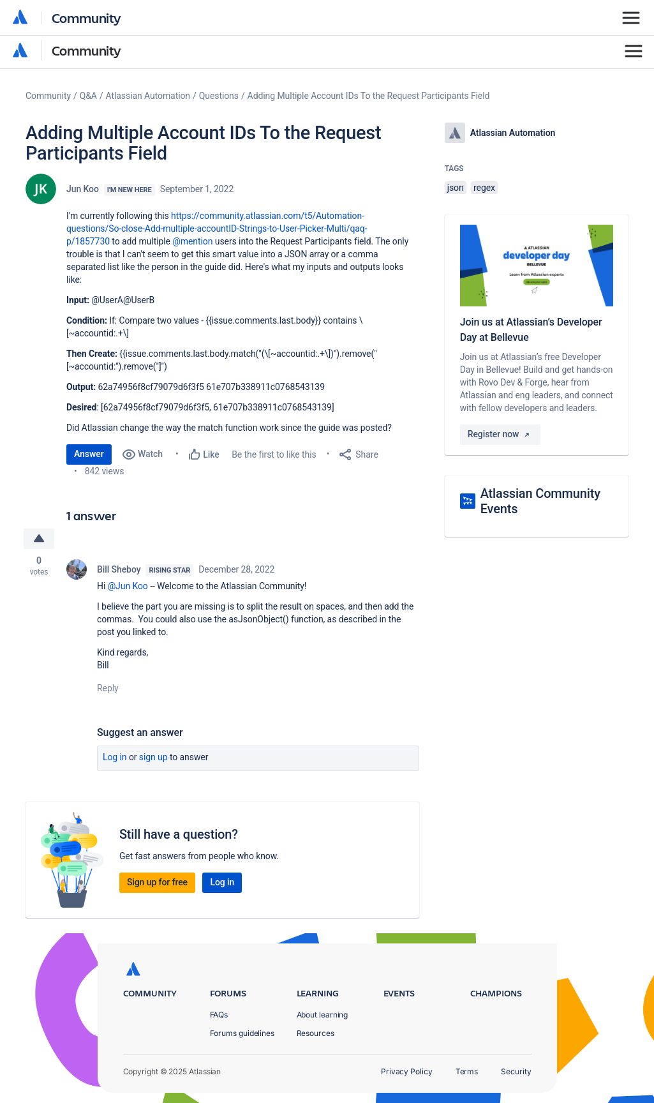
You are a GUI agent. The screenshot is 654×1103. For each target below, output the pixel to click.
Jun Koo (82, 189)
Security (516, 1071)
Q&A (88, 96)
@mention (192, 241)
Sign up (153, 757)
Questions (219, 96)
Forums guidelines (242, 1033)
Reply (108, 688)
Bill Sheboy (118, 569)
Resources (315, 1033)
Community (86, 50)
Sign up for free (157, 882)
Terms (467, 1071)
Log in (115, 757)
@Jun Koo (128, 586)
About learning (322, 1014)
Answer (89, 454)
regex (484, 188)
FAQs (219, 1014)
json (455, 188)
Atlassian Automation (148, 96)
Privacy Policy (407, 1071)
